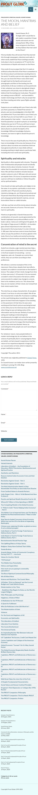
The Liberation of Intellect (10, 621)
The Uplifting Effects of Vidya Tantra (13, 543)
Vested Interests (6, 463)
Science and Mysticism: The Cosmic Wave (15, 579)
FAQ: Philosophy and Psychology (12, 595)
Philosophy (5, 17)
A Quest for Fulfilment (8, 603)
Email (3, 423)
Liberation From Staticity (9, 624)
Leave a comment (19, 28)
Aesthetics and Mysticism (10, 473)
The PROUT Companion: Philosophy (13, 692)
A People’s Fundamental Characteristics (14, 682)
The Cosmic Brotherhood (9, 627)
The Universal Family (8, 630)
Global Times (31, 358)
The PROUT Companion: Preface (12, 698)
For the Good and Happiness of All (12, 615)
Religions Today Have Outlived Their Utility (16, 546)
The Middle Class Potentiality (11, 563)
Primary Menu (35, 9)
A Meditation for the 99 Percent (12, 601)
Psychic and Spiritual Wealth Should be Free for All (18, 499)
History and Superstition (9, 566)
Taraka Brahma (6, 549)
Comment (5, 389)
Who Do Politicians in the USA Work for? (15, 606)
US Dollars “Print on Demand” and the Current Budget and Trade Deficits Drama (17, 583)
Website (4, 431)
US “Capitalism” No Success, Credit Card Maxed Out (18, 637)
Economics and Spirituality (10, 618)
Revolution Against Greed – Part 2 (13, 481)
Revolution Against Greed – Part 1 (13, 483)
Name (3, 414)
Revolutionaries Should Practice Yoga (14, 540)
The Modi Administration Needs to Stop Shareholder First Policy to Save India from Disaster (18, 487)
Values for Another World (10, 557)
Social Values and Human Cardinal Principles (16, 685)
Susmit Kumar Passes (8, 460)
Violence (4, 612)
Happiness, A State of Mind (10, 598)
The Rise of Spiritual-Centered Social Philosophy (17, 573)
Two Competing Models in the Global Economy (17, 505)
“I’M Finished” (6, 560)
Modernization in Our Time (10, 587)
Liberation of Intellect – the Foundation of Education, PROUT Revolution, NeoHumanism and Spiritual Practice (18, 468)
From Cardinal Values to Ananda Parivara (15, 491)
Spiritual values (15, 17)
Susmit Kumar (26, 17)
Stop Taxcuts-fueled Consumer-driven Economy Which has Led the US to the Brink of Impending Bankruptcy (17, 521)
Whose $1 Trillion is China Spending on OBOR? (17, 502)
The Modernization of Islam (10, 609)
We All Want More (7, 576)
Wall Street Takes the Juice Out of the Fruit (15, 679)
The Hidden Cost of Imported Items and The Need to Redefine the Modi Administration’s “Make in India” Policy (19, 514)
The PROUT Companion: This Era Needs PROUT (17, 695)
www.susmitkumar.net (9, 367)
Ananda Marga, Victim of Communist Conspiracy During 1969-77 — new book (18, 553)
